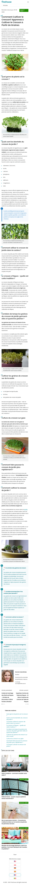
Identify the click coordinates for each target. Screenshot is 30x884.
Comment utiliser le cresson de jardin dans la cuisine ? (15, 722)
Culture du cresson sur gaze (14, 738)
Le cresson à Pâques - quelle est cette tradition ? (16, 726)
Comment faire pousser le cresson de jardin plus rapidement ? (16, 741)
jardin (26, 509)
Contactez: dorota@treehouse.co (20, 682)
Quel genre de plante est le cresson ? (17, 714)
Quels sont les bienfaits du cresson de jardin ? (17, 718)
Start (15, 854)
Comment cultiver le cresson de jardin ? (16, 745)
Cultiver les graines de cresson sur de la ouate (16, 735)
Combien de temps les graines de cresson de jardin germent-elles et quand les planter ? (16, 731)
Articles (5, 5)
